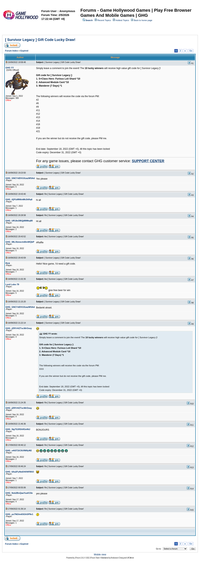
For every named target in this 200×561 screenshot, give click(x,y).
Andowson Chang (117, 558)
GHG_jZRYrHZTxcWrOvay (18, 328)
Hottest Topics (122, 20)
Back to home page (143, 20)
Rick (7, 263)
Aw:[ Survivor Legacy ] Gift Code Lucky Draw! (64, 236)
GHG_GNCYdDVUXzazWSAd (20, 178)
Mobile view (100, 554)
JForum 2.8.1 (79, 558)
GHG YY (9, 67)
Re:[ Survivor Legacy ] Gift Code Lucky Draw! (64, 194)
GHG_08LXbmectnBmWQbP (19, 242)
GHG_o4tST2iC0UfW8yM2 (18, 450)
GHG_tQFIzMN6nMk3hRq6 (18, 199)
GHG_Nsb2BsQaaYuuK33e (19, 493)
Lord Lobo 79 (12, 284)
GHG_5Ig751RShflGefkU (17, 429)
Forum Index (11, 51)
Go (190, 51)
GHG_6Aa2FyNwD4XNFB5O (19, 472)
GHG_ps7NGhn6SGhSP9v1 (19, 514)
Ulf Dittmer (130, 558)
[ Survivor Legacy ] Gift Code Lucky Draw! (40, 40)
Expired (24, 51)
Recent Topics (104, 20)
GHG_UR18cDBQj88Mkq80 (19, 220)
